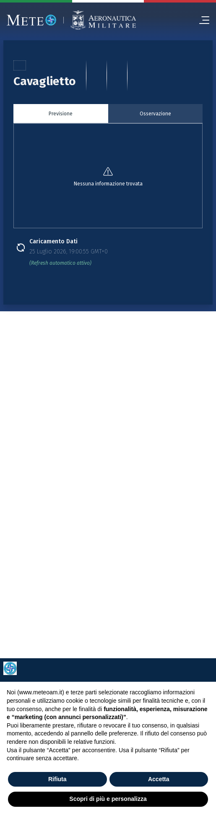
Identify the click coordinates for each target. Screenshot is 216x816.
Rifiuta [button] (57, 779)
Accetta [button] (158, 779)
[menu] (201, 20)
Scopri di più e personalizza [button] (107, 798)
